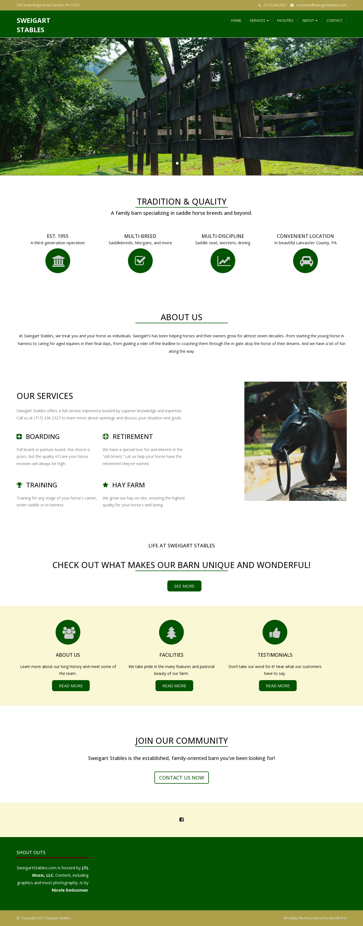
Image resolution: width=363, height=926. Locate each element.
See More (184, 586)
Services (259, 20)
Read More (71, 685)
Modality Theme (296, 918)
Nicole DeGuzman (70, 890)
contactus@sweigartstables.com (321, 5)
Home (236, 20)
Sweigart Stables (33, 25)
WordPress (338, 918)
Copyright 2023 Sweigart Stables (46, 918)
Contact (334, 20)
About (310, 20)
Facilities (285, 20)
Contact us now (181, 777)
